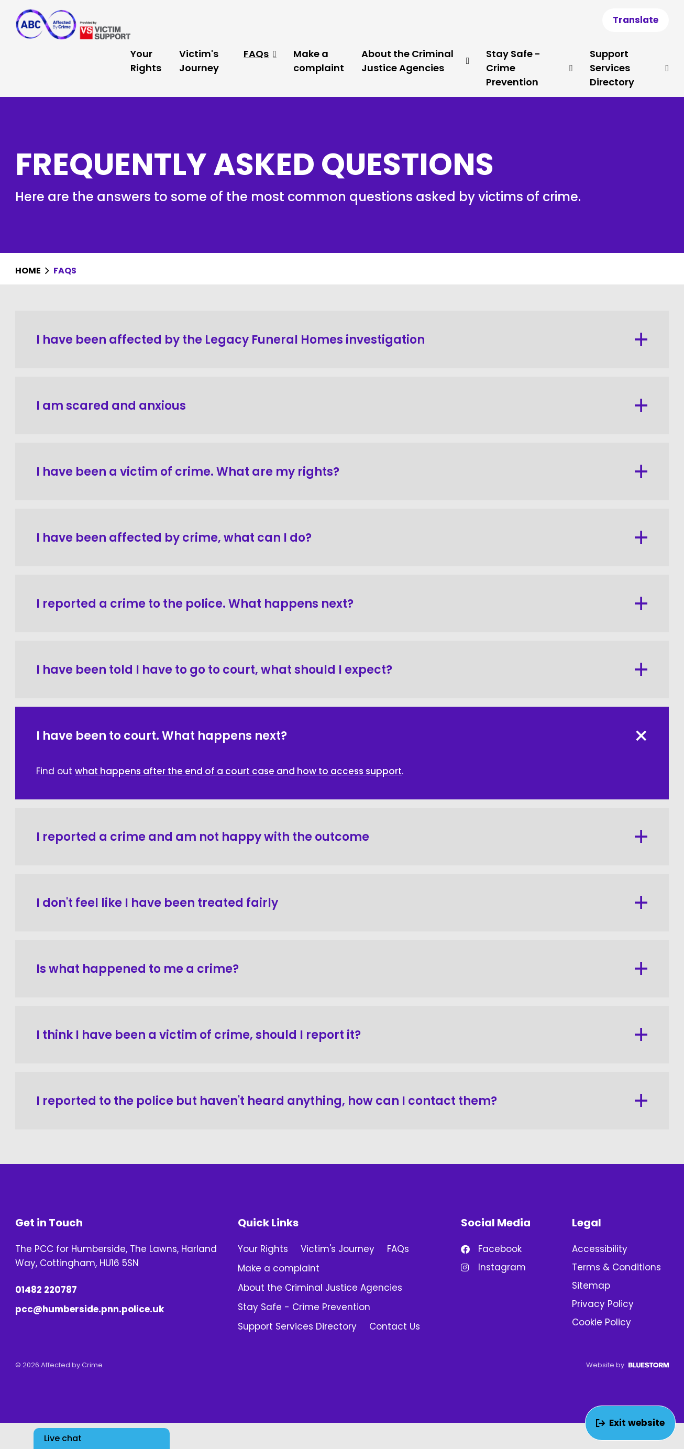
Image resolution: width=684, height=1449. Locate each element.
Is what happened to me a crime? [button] (342, 969)
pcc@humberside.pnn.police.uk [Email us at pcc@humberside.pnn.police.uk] (89, 1309)
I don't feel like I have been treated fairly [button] (342, 903)
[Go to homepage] (72, 24)
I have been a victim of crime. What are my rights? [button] (342, 472)
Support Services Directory (629, 68)
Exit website (630, 1423)
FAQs (260, 53)
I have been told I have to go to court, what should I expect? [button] (342, 670)
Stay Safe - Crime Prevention (529, 68)
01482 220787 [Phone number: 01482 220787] (46, 1289)
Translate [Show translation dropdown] (635, 20)
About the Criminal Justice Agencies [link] (320, 1287)
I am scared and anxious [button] (342, 406)
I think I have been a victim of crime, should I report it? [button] (342, 1035)
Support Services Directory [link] (297, 1326)
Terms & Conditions (616, 1267)
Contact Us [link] (394, 1326)
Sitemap (591, 1285)
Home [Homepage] (28, 271)
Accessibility (599, 1249)
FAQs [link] (398, 1249)
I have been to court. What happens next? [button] (344, 735)
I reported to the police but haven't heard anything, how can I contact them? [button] (342, 1101)
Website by (627, 1365)
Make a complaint (318, 60)
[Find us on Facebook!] (509, 1249)
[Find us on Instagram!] (509, 1267)
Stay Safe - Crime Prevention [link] (304, 1307)
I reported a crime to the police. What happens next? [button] (342, 604)
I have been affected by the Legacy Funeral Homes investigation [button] (342, 340)
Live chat (63, 1438)
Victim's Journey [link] (337, 1249)
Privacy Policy (603, 1304)
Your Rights (145, 60)
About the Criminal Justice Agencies (415, 60)
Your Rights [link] (263, 1249)
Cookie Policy (601, 1322)
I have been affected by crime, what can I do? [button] (342, 538)
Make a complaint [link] (278, 1268)
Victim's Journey (199, 60)
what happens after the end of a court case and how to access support (238, 771)
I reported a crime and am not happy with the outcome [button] (342, 837)
